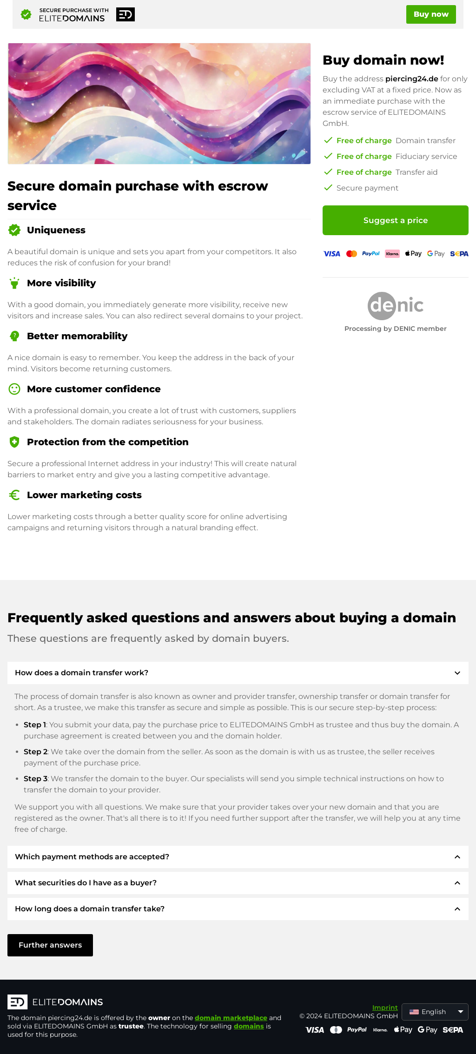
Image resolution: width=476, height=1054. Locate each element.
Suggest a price (396, 220)
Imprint (385, 1007)
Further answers (50, 945)
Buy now (431, 14)
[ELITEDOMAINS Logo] (146, 1003)
